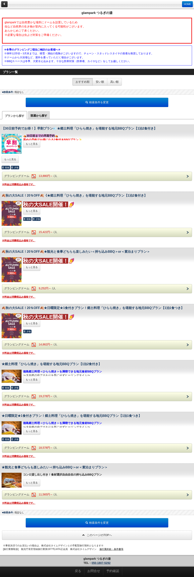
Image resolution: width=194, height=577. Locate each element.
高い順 (114, 81)
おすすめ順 (83, 81)
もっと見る (32, 143)
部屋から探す (39, 115)
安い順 (100, 81)
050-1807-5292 (101, 562)
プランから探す (14, 115)
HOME (187, 4)
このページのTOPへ (97, 535)
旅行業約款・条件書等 (111, 549)
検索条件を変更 (97, 102)
